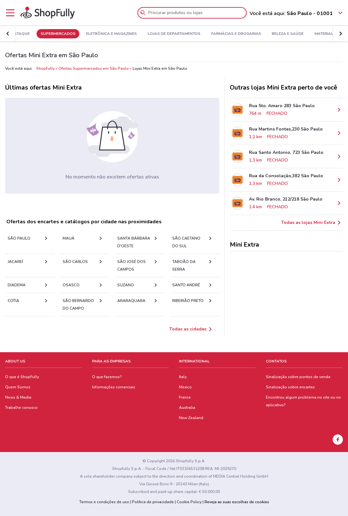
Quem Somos (17, 387)
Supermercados (75, 33)
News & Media (18, 397)
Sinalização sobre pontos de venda (298, 376)
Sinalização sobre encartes (290, 387)
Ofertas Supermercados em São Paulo (93, 68)
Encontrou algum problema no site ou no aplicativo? (303, 401)
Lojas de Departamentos (192, 33)
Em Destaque (34, 33)
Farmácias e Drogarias (254, 33)
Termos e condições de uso (104, 501)
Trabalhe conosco (21, 407)
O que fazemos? (107, 376)
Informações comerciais (113, 387)
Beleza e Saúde (306, 33)
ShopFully (45, 68)
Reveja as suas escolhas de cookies (237, 501)
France (185, 397)
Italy (183, 376)
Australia (187, 407)
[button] (340, 33)
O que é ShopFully (22, 376)
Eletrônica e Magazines (129, 33)
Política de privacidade (153, 501)
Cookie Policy (189, 501)
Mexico (185, 387)
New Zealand (191, 417)
